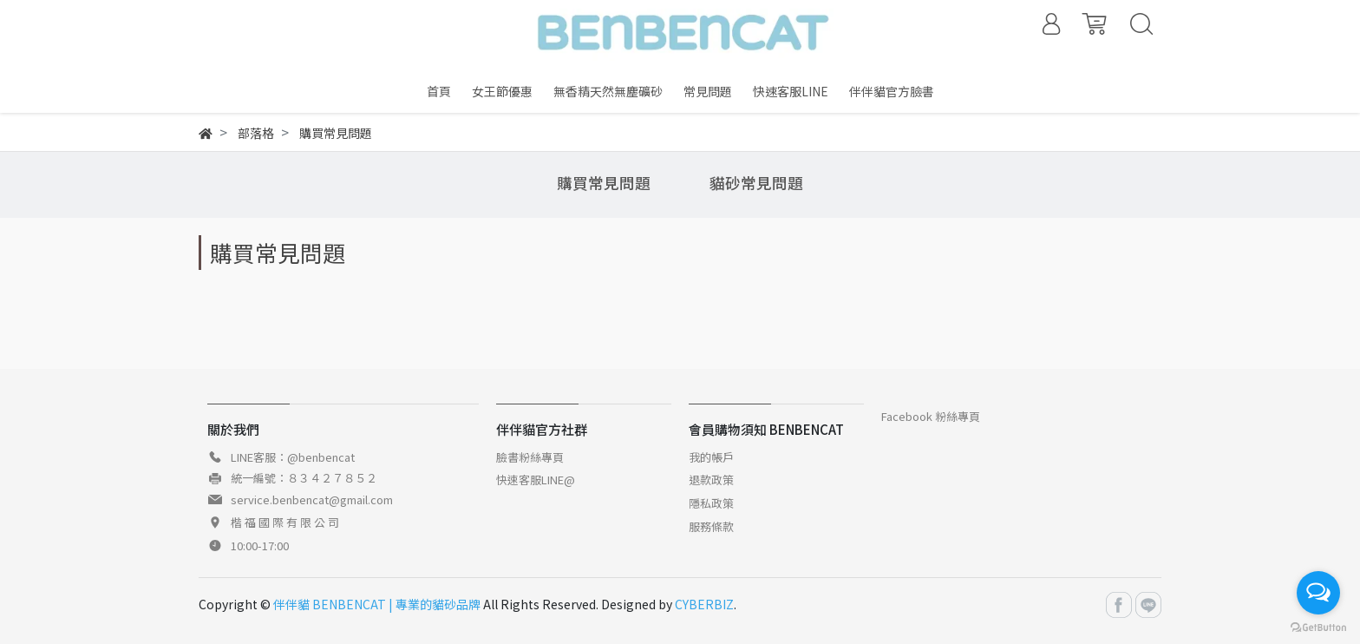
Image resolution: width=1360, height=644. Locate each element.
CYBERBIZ (704, 604)
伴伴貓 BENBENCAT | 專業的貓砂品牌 (377, 604)
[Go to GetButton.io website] (1318, 626)
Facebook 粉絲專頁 (930, 416)
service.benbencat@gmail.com (312, 499)
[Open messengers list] (1318, 592)
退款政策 (711, 479)
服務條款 (711, 526)
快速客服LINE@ (535, 479)
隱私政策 (711, 503)
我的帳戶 (711, 457)
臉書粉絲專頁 (530, 457)
